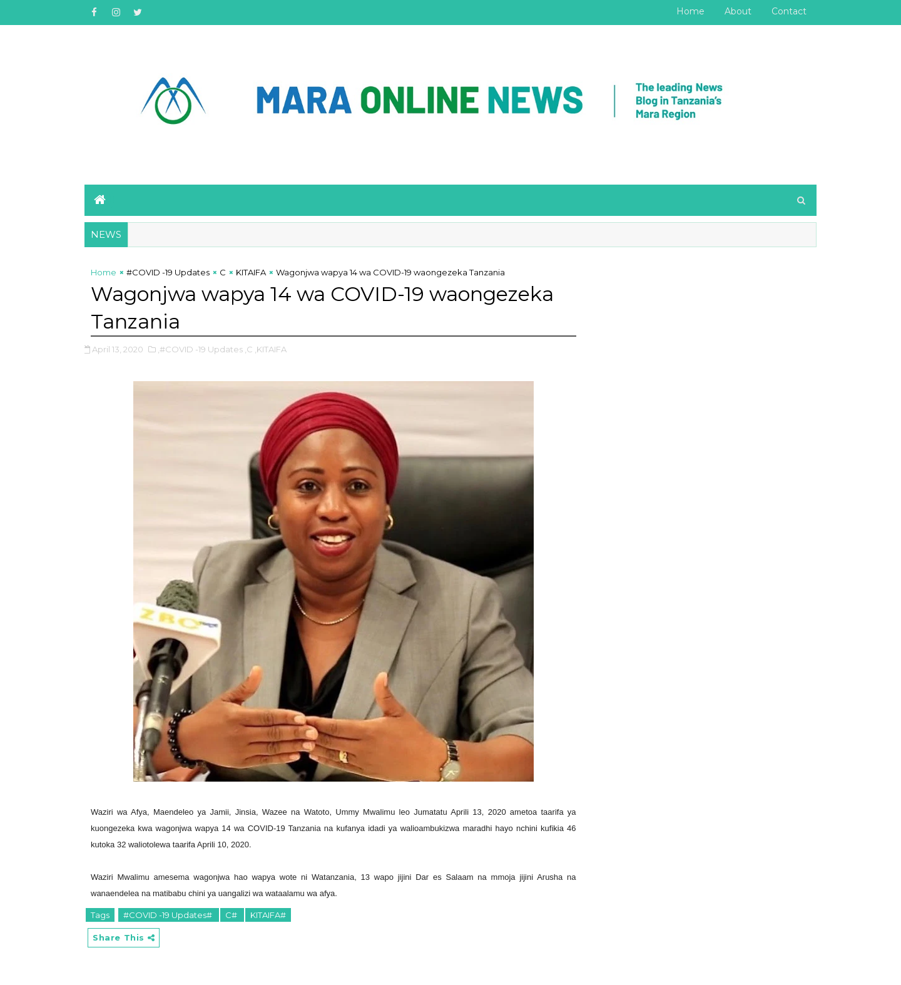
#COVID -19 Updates (168, 272)
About (738, 11)
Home (690, 11)
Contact (789, 11)
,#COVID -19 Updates (200, 349)
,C (249, 349)
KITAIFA (251, 272)
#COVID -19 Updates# (168, 915)
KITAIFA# (268, 915)
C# (232, 915)
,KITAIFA (271, 349)
